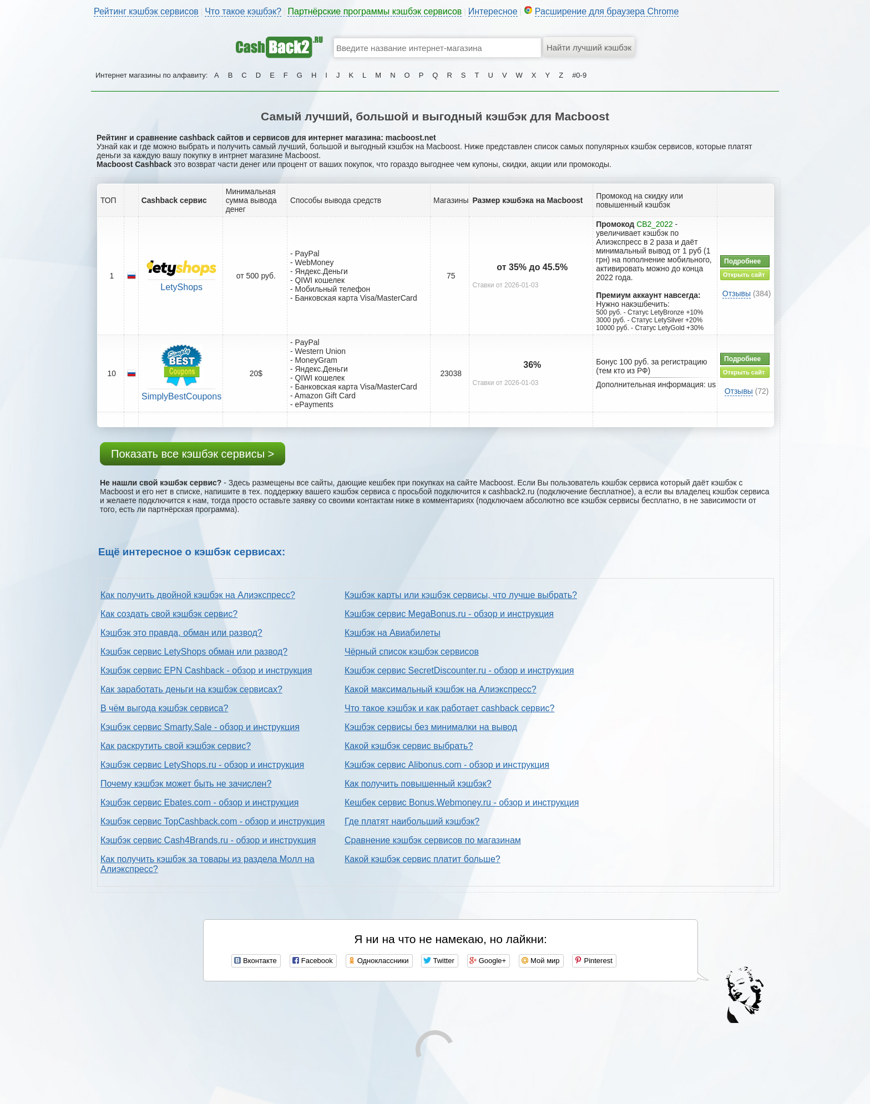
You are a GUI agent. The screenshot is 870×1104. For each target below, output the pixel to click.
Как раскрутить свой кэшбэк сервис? (175, 746)
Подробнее (742, 261)
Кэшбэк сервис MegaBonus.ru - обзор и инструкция (449, 614)
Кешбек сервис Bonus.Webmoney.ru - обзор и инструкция (462, 802)
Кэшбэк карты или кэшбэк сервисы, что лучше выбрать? (461, 595)
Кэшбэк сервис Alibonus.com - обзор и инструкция (447, 764)
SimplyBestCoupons (181, 396)
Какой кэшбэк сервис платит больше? (422, 859)
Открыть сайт (744, 274)
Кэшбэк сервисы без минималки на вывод (431, 727)
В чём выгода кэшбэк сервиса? (164, 708)
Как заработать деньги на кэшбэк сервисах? (191, 689)
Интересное (493, 11)
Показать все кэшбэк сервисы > (192, 454)
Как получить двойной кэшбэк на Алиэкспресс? (197, 595)
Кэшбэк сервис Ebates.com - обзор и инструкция (199, 802)
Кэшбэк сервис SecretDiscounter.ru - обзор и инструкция (459, 670)
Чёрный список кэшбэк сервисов (412, 651)
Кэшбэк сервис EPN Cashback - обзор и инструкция (206, 670)
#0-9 (579, 75)
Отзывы (736, 293)
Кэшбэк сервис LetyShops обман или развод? (193, 651)
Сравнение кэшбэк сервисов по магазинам (433, 840)
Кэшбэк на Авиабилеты (393, 632)
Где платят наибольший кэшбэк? (412, 821)
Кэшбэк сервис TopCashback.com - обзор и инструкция (212, 821)
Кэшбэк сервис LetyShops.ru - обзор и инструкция (202, 764)
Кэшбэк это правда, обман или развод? (181, 632)
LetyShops (181, 287)
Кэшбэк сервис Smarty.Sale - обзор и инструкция (200, 727)
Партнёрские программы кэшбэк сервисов (374, 11)
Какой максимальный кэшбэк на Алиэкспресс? (441, 689)
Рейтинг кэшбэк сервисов (146, 11)
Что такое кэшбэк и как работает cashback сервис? (449, 708)
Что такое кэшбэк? (243, 11)
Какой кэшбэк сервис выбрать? (409, 746)
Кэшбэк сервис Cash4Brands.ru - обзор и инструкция (208, 840)
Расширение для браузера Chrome (607, 11)
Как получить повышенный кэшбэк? (418, 783)
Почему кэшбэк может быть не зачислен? (185, 783)
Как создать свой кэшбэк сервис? (168, 614)
